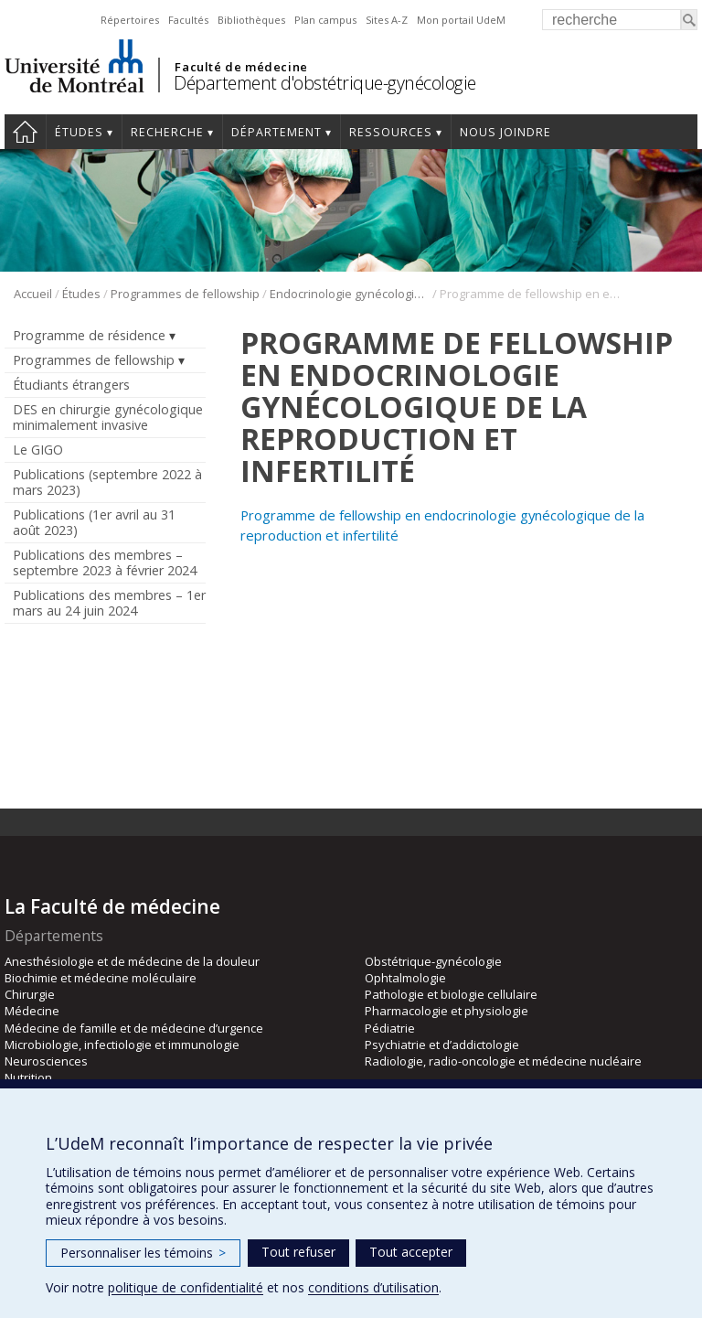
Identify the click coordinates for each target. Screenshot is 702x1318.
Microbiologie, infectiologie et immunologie (122, 1044)
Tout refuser (298, 1251)
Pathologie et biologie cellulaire (451, 994)
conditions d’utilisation (373, 1287)
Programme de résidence (89, 335)
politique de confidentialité (185, 1287)
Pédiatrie (390, 1028)
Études (79, 132)
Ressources (390, 132)
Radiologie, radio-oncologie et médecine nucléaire (503, 1061)
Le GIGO (38, 449)
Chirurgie (30, 994)
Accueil (25, 131)
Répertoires (130, 20)
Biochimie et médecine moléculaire (101, 978)
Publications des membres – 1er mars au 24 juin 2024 (109, 602)
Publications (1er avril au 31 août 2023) (94, 522)
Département (276, 132)
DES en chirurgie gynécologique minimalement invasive (108, 417)
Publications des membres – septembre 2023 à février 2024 (105, 562)
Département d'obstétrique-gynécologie (325, 82)
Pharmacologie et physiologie (446, 1010)
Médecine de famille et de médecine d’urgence (134, 1028)
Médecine (32, 1010)
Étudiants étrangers (71, 384)
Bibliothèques (251, 20)
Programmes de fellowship (185, 293)
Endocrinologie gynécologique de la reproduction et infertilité (350, 293)
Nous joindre (505, 132)
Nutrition (28, 1077)
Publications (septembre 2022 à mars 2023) (107, 482)
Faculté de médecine (241, 67)
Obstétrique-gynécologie (433, 961)
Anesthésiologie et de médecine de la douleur (132, 961)
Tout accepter (410, 1251)
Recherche (167, 132)
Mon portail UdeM (461, 20)
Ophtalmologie (405, 978)
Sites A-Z (387, 20)
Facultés (188, 20)
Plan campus (325, 20)
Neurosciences (46, 1061)
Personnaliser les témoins (143, 1252)
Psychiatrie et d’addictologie (442, 1044)
